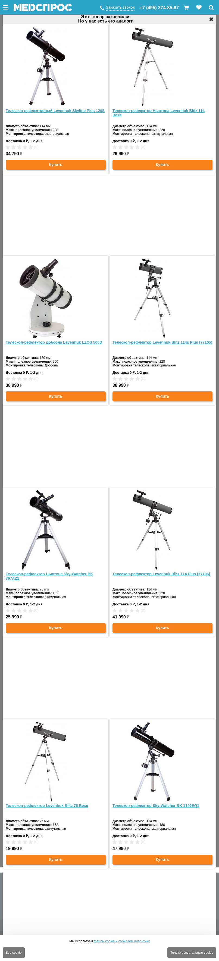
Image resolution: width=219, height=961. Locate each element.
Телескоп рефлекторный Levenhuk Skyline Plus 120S (55, 110)
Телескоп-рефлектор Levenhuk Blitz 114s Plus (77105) (162, 342)
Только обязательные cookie (191, 952)
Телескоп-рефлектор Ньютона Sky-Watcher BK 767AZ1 (49, 576)
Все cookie (14, 952)
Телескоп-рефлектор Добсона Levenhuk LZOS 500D (54, 342)
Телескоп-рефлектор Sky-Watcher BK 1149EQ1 (155, 805)
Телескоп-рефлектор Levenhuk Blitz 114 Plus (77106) (161, 574)
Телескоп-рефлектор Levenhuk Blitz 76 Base (47, 805)
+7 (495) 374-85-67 (159, 7)
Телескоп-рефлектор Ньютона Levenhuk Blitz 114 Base (158, 112)
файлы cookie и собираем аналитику (122, 941)
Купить (55, 164)
